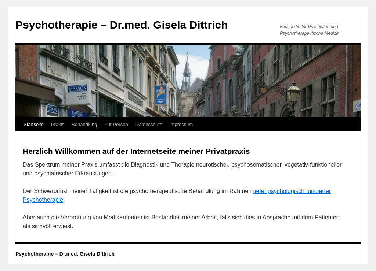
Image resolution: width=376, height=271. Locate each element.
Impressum (181, 124)
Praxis (57, 124)
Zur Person (116, 124)
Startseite (34, 124)
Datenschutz (148, 124)
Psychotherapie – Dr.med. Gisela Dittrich (121, 25)
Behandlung (84, 124)
